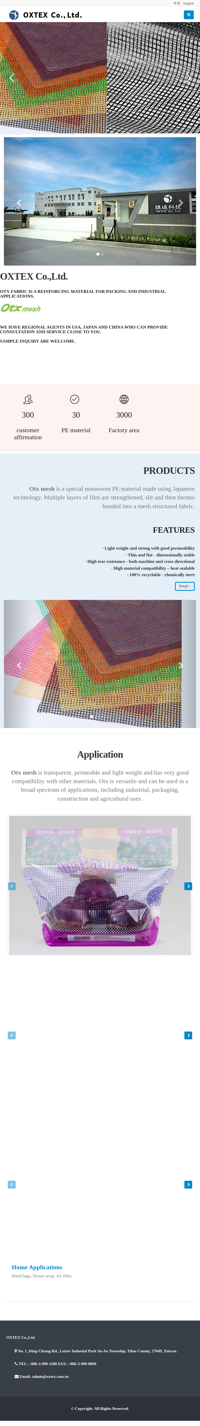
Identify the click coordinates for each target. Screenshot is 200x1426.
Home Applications (37, 1267)
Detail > (185, 586)
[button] (18, 201)
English (188, 3)
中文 (177, 3)
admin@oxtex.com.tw (50, 1376)
